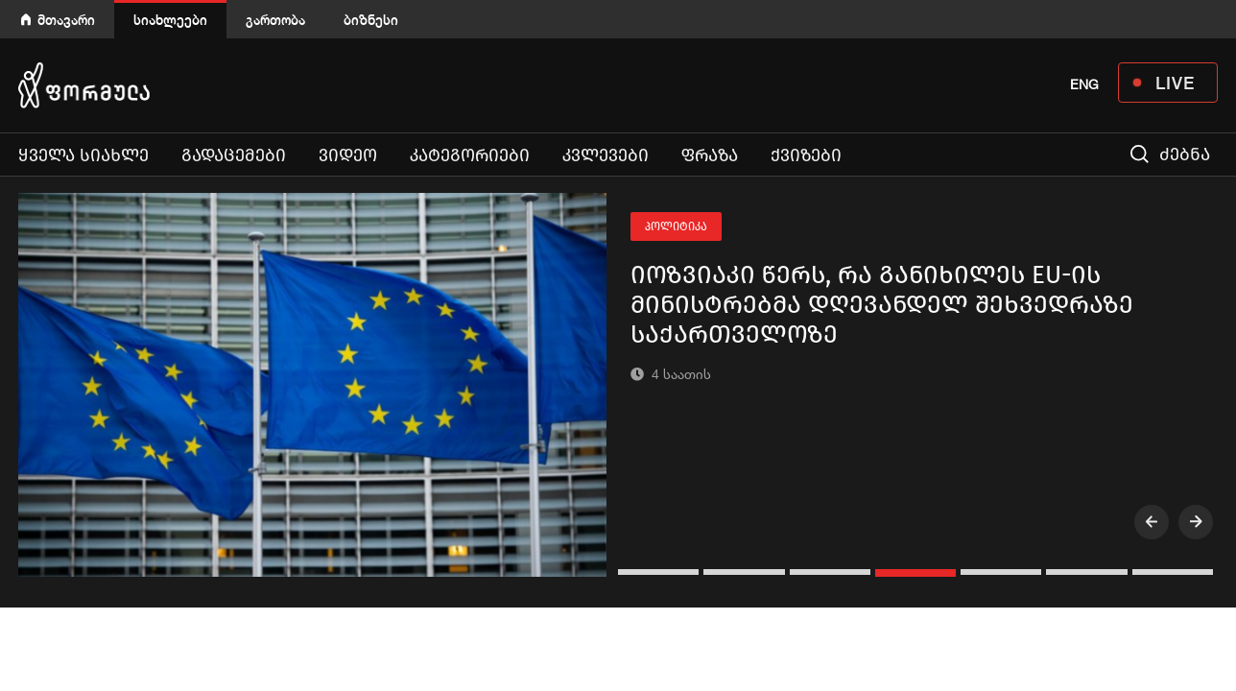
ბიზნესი (371, 20)
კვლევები (605, 155)
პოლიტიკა (676, 226)
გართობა (275, 20)
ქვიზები (806, 155)
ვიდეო (348, 155)
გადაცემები (233, 155)
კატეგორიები (470, 155)
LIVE (1175, 82)
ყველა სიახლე (83, 155)
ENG (1084, 84)
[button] (660, 572)
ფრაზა (709, 155)
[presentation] (1151, 522)
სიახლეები (170, 20)
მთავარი (66, 20)
